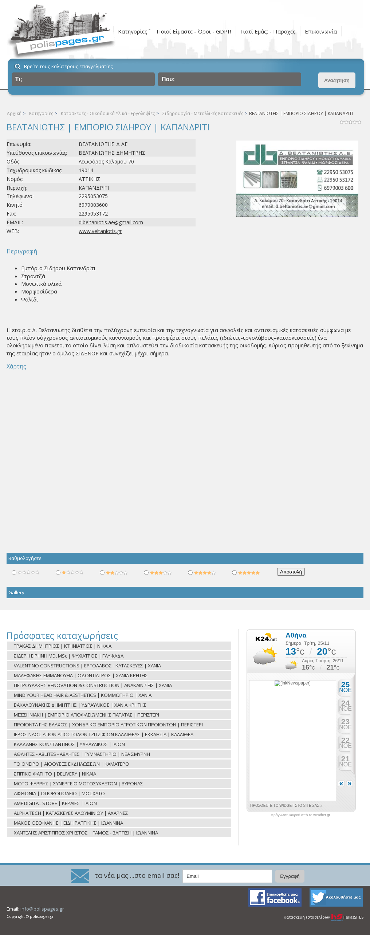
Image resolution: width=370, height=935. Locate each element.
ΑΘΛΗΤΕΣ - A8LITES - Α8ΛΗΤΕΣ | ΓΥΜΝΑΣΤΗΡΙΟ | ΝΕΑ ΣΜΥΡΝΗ (82, 754)
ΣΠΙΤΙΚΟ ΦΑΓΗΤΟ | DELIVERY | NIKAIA (55, 773)
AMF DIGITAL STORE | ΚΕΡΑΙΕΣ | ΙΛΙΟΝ (55, 803)
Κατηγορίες (132, 31)
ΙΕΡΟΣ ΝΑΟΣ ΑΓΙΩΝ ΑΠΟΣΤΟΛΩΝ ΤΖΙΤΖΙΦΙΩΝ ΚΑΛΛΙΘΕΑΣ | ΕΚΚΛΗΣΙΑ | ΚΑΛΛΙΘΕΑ (103, 734)
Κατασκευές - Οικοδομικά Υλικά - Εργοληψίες (108, 113)
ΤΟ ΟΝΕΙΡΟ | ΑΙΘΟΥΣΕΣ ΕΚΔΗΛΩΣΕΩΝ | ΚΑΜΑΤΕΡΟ (71, 764)
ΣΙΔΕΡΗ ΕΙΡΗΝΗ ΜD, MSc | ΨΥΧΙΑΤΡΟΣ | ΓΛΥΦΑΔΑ (68, 655)
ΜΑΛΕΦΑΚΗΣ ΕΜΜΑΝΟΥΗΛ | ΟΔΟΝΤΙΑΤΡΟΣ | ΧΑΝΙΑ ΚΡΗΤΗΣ (81, 675)
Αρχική (14, 113)
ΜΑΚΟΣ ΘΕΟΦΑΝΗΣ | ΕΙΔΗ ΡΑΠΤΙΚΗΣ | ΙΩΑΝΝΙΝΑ (68, 823)
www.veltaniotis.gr (100, 231)
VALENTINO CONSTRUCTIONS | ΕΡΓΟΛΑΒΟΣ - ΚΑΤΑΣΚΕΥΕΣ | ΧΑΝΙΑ (87, 665)
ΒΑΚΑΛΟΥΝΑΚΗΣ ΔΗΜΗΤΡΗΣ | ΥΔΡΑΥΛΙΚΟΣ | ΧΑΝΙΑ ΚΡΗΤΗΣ (80, 705)
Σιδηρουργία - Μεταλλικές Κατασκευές (202, 113)
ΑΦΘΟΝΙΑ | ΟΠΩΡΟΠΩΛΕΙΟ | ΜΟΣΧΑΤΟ (59, 793)
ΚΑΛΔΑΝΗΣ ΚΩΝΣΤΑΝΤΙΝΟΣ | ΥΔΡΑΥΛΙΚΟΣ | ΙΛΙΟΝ (69, 744)
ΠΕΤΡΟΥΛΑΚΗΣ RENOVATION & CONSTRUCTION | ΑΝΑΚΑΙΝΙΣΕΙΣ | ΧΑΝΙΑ (93, 685)
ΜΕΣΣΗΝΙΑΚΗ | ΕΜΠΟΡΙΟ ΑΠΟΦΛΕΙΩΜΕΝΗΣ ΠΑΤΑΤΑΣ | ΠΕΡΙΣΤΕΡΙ (86, 714)
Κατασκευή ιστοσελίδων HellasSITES (323, 917)
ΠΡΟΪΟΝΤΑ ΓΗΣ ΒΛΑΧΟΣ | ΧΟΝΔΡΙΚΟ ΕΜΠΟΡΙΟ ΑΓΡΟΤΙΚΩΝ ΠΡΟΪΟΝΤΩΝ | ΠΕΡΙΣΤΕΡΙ (108, 724)
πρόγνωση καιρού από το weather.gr (300, 815)
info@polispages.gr (42, 909)
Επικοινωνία (321, 31)
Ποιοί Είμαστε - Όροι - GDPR (194, 31)
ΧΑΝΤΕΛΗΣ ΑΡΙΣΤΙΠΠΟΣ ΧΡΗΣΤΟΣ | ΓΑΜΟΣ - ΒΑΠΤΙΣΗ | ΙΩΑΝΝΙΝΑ (86, 832)
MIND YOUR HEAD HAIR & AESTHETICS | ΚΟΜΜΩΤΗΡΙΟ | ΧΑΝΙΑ (82, 695)
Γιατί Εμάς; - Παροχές (268, 31)
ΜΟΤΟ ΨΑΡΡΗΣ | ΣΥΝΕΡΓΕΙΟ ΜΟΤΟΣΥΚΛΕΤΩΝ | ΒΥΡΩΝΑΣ (78, 783)
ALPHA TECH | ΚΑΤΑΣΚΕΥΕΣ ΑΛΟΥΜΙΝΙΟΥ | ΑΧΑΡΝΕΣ (71, 813)
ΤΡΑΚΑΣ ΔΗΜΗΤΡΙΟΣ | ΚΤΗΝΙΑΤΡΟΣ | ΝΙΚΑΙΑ (62, 646)
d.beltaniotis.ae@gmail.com (111, 222)
